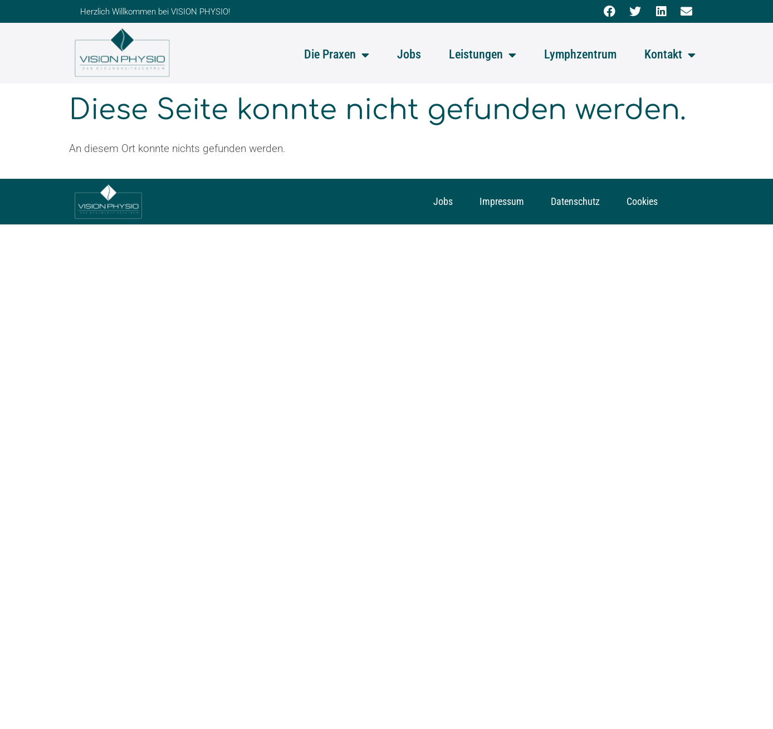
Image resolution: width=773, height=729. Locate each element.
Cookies (642, 201)
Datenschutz (575, 201)
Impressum (502, 201)
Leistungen (482, 55)
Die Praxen (336, 55)
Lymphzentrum (580, 54)
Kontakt (670, 55)
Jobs (409, 54)
